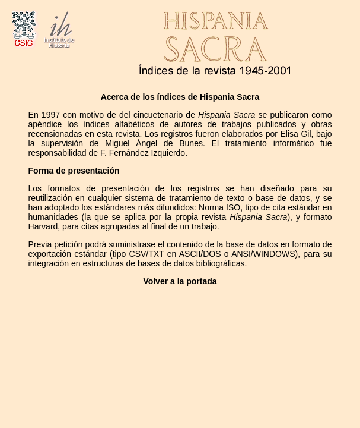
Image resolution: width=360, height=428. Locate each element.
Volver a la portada (179, 281)
